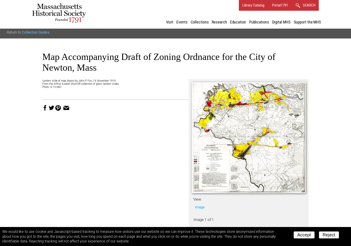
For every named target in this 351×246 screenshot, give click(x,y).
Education (238, 22)
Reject (329, 234)
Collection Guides (35, 32)
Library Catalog (253, 5)
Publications (259, 22)
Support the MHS (307, 22)
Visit (169, 22)
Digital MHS (281, 22)
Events (181, 22)
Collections (200, 22)
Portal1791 (280, 5)
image (200, 207)
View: (197, 199)
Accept (304, 234)
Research (219, 22)
